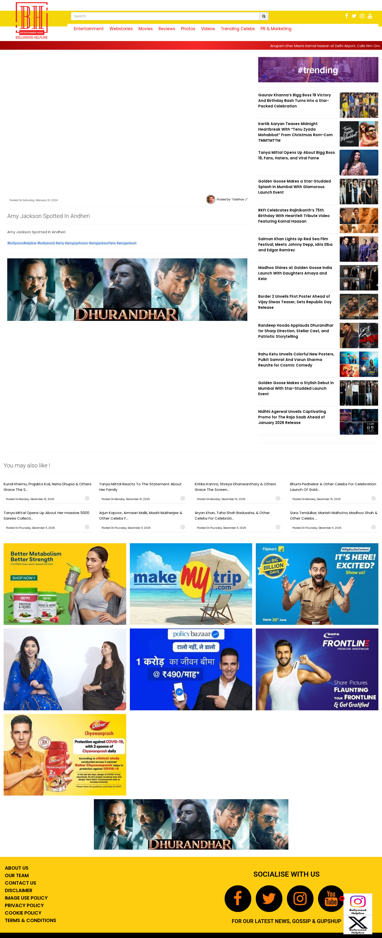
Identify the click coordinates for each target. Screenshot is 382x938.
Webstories (121, 29)
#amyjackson (127, 243)
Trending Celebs (238, 29)
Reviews (167, 29)
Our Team (16, 875)
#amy (60, 243)
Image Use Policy (26, 898)
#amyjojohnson (76, 243)
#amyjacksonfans (102, 243)
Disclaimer (18, 890)
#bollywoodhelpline (21, 243)
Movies (146, 29)
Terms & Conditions (30, 920)
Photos (188, 29)
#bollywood (46, 243)
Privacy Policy (24, 905)
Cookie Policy (23, 913)
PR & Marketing (276, 29)
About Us (16, 868)
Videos (208, 29)
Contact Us (20, 883)
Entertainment (89, 29)
